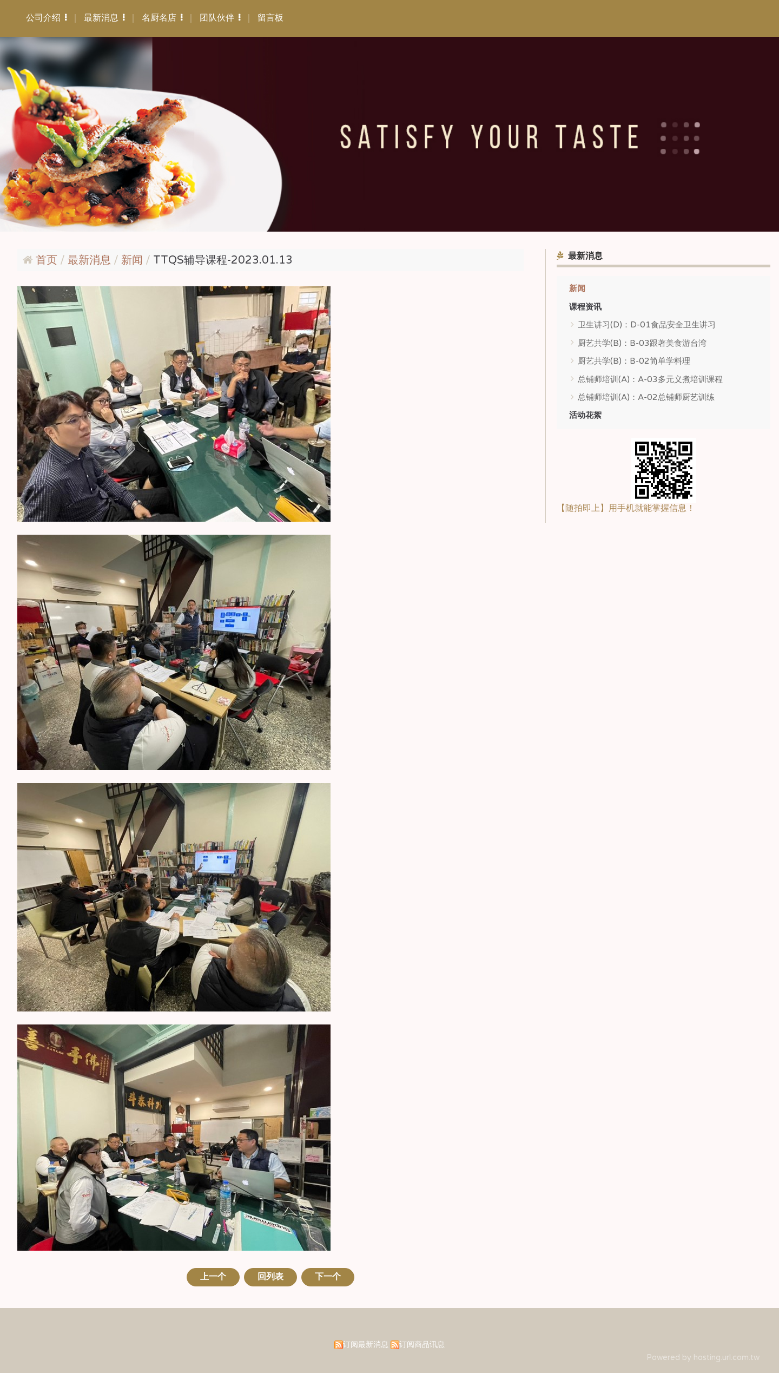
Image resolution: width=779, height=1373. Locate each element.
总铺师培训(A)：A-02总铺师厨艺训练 (646, 397)
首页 (46, 260)
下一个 (328, 1276)
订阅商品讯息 (422, 1344)
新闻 (577, 288)
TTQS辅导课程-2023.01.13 (223, 260)
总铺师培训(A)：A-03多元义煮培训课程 (650, 379)
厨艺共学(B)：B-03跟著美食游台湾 (642, 343)
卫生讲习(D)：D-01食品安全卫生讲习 (647, 325)
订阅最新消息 (365, 1344)
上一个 (213, 1276)
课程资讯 (585, 307)
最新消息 (91, 260)
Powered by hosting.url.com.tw (703, 1357)
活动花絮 (585, 415)
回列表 (270, 1276)
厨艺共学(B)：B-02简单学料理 (634, 361)
